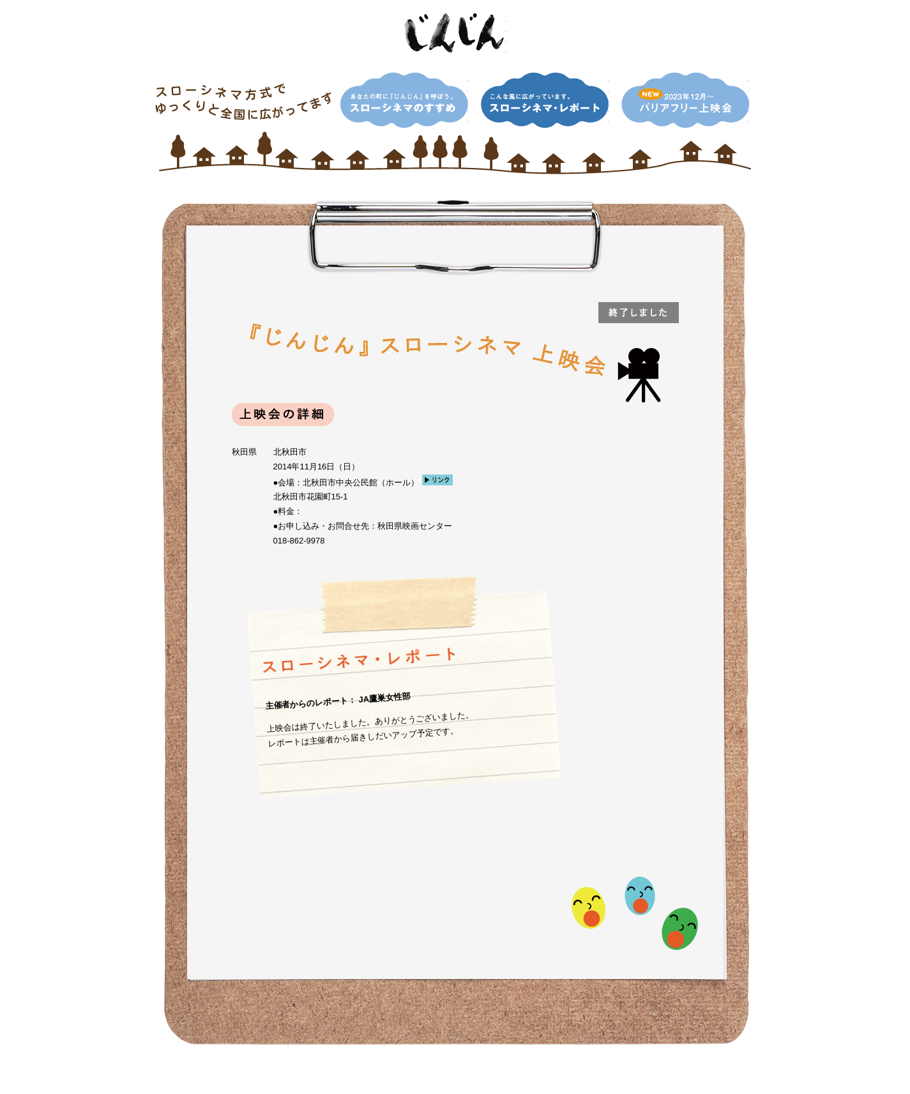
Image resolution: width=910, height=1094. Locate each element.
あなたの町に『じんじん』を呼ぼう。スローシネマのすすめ (404, 100)
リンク (437, 480)
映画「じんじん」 (455, 33)
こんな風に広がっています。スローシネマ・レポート (545, 100)
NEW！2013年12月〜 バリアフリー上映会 (685, 100)
